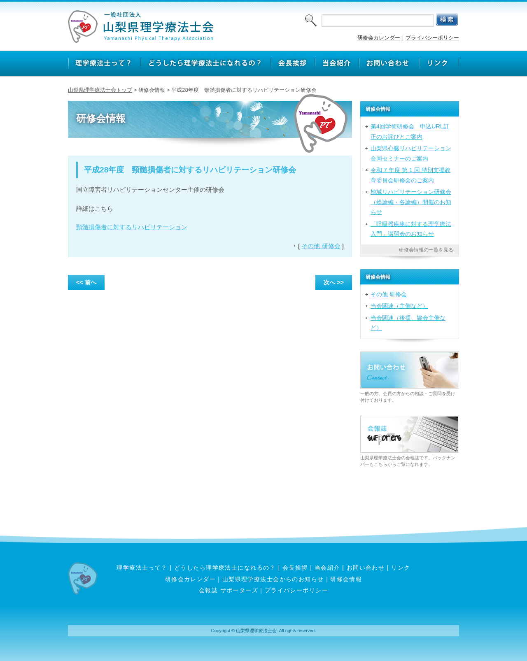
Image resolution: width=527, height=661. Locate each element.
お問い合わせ (366, 567)
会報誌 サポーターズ (228, 590)
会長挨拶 (295, 567)
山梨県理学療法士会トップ (100, 90)
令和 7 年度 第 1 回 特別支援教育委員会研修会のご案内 (410, 175)
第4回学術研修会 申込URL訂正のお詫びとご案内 (410, 131)
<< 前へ (86, 282)
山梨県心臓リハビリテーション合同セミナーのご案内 (411, 153)
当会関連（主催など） (399, 306)
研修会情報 (346, 579)
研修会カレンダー (378, 38)
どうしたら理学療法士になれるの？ (225, 567)
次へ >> (334, 282)
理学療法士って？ (142, 567)
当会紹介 (327, 567)
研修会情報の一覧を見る (426, 250)
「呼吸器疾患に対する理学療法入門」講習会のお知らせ (411, 229)
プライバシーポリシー (432, 38)
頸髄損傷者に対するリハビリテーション (131, 226)
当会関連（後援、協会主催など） (408, 322)
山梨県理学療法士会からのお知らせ (273, 579)
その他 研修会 (320, 245)
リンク (400, 567)
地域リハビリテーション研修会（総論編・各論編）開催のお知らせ (411, 202)
